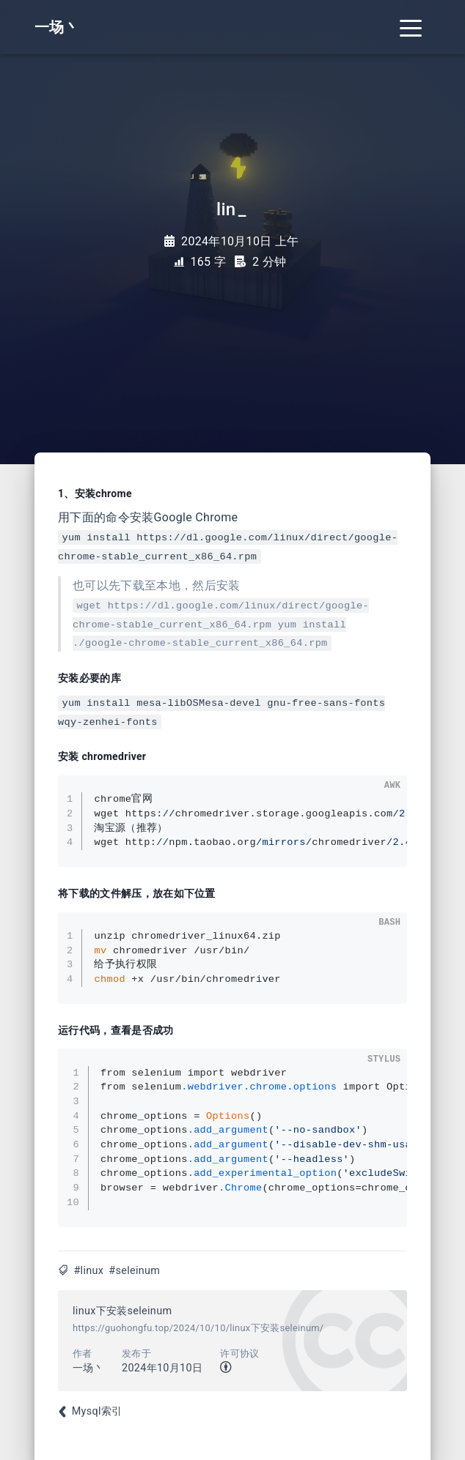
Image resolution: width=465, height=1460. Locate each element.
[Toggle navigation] (411, 27)
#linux (88, 1271)
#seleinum (134, 1271)
